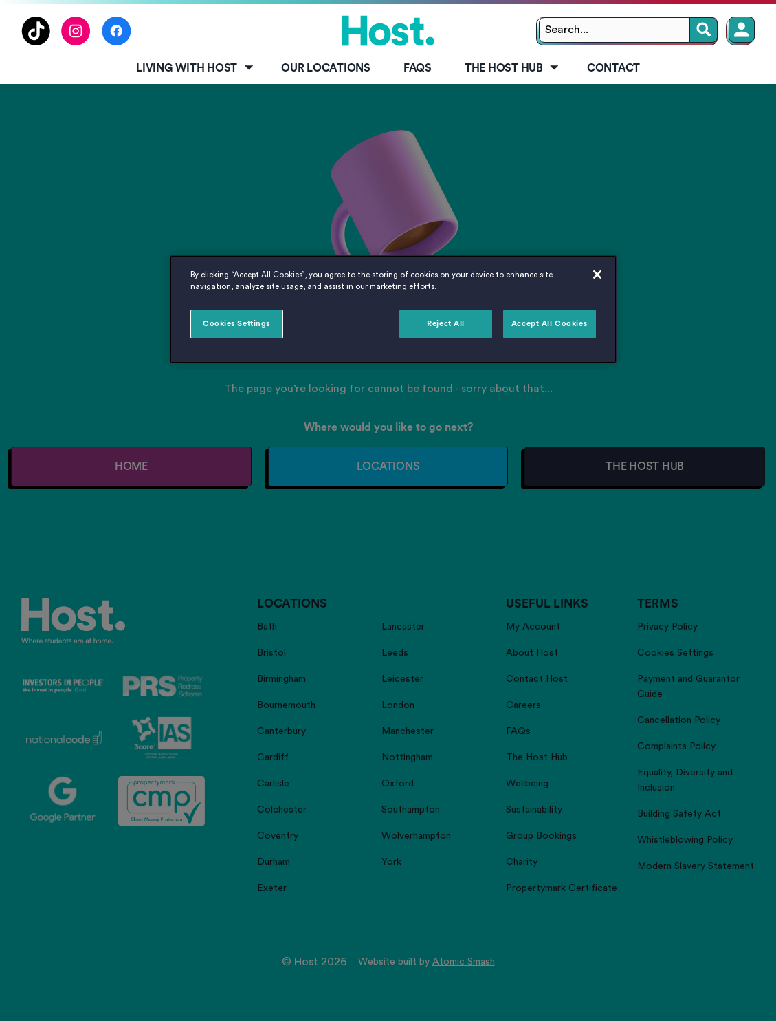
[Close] (597, 274)
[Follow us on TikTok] (35, 41)
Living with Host (195, 68)
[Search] (704, 30)
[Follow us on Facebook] (116, 41)
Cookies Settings (236, 323)
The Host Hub (513, 68)
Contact (613, 68)
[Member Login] (742, 30)
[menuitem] (192, 69)
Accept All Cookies (549, 323)
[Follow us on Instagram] (76, 41)
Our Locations (325, 68)
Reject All (446, 323)
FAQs (417, 68)
